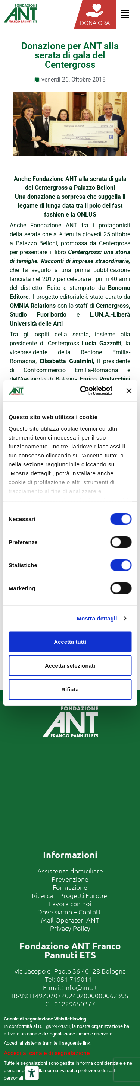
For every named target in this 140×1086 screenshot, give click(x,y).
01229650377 (74, 1003)
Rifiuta (70, 689)
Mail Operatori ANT (70, 920)
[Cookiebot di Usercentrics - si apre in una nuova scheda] (83, 391)
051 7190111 (76, 979)
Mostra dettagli (97, 618)
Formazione (70, 887)
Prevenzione (70, 879)
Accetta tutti (70, 641)
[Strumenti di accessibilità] (32, 1073)
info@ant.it (80, 987)
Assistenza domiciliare (70, 870)
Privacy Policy (70, 928)
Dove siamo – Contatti (70, 911)
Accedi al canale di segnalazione (47, 1053)
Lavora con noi (70, 903)
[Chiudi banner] (128, 390)
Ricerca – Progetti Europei (70, 895)
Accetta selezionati (70, 665)
